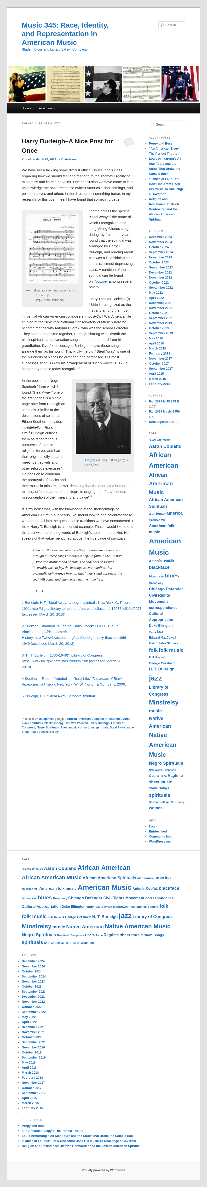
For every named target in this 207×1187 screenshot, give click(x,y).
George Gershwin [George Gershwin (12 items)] (162, 663)
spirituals (102, 727)
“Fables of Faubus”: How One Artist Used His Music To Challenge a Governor (79, 1141)
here (62, 300)
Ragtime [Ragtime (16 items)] (175, 776)
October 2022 (159, 282)
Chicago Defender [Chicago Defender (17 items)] (166, 589)
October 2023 (159, 262)
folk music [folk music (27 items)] (171, 650)
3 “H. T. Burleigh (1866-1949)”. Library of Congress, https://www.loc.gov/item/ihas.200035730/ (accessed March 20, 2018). (72, 661)
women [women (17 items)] (156, 808)
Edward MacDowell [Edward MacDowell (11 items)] (162, 637)
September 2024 (161, 252)
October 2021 (159, 313)
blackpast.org (53, 723)
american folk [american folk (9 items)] (157, 519)
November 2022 (160, 277)
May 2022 (156, 292)
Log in (153, 826)
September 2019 (161, 333)
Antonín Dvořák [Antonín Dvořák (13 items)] (161, 561)
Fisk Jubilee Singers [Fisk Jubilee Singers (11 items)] (163, 643)
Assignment (47, 108)
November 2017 (160, 358)
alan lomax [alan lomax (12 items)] (157, 513)
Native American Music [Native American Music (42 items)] (163, 745)
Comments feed (160, 836)
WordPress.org (160, 841)
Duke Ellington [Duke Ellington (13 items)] (161, 626)
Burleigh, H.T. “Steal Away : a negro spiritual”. (61, 696)
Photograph (90, 460)
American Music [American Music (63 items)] (105, 887)
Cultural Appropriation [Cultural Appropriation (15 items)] (41, 906)
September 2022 (161, 287)
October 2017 (159, 363)
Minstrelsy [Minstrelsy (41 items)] (163, 702)
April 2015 (156, 373)
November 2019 (160, 323)
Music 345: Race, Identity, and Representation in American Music (65, 33)
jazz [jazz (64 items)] (155, 678)
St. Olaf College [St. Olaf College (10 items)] (159, 802)
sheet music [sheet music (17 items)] (160, 782)
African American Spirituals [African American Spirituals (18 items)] (109, 878)
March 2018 (157, 348)
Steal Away (117, 727)
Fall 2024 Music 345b (164, 411)
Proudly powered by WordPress (103, 1170)
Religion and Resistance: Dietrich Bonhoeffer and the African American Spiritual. (164, 209)
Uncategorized (44, 719)
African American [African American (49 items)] (104, 867)
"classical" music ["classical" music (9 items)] (159, 439)
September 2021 (161, 318)
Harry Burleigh (99, 723)
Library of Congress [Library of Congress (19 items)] (153, 916)
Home (27, 108)
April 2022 (156, 298)
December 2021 (160, 303)
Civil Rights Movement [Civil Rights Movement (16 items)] (123, 898)
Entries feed (158, 831)
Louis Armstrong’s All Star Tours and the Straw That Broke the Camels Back (78, 1136)
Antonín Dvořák (119, 719)
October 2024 (159, 247)
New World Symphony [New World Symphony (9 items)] (162, 769)
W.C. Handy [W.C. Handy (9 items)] (178, 802)
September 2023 (161, 267)
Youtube (100, 281)
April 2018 (156, 343)
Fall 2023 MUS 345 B (164, 401)
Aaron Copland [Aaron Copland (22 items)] (165, 446)
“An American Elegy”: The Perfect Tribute (52, 1131)
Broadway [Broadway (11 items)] (156, 583)
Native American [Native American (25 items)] (85, 926)
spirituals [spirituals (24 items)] (159, 795)
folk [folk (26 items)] (153, 650)
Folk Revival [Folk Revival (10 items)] (157, 657)
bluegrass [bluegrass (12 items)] (156, 576)
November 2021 (160, 308)
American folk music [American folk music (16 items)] (58, 888)
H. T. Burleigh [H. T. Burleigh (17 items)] (161, 669)
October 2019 (159, 328)
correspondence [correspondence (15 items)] (163, 607)
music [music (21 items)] (155, 710)
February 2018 (159, 353)
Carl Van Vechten (76, 723)
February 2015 (159, 384)
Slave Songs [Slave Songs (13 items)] (159, 788)
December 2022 (160, 272)
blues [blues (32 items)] (172, 575)
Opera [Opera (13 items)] (154, 776)
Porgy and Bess (160, 143)
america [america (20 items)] (174, 513)
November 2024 (160, 242)
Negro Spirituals (48, 727)
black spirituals (32, 723)
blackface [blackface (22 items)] (159, 567)
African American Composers (87, 719)
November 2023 (160, 257)
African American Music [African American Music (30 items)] (161, 483)
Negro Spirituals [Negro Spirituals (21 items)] (166, 763)
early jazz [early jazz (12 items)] (156, 631)
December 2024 (160, 237)
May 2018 (156, 338)
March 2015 (157, 379)
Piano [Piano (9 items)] (163, 775)
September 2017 (161, 368)
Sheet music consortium (77, 727)
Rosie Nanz (68, 159)
